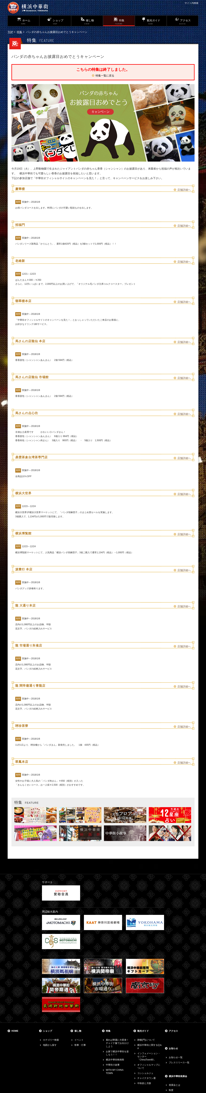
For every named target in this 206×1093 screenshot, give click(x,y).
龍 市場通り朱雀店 (28, 645)
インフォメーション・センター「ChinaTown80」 (148, 1056)
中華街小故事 (113, 1065)
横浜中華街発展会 (178, 1076)
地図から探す (50, 1045)
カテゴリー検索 (51, 1040)
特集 (19, 31)
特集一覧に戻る (105, 75)
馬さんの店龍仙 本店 (30, 341)
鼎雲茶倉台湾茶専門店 (31, 457)
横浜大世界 (23, 493)
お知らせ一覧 (176, 1057)
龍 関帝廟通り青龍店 (30, 685)
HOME (14, 1031)
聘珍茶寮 (21, 725)
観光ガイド (143, 1031)
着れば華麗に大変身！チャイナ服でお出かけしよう (117, 1043)
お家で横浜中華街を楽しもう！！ (117, 1053)
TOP (10, 31)
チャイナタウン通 (146, 1078)
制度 (171, 1090)
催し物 (77, 1031)
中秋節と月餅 (144, 1083)
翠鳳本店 (21, 761)
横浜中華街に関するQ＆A (149, 1047)
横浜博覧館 (23, 533)
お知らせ (173, 1048)
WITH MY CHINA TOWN (114, 1072)
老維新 (20, 260)
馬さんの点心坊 (26, 413)
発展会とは (174, 1085)
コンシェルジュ (145, 1073)
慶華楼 (20, 189)
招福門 (20, 224)
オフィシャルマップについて (148, 1066)
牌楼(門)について (146, 1040)
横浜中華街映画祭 (115, 1059)
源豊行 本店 (23, 569)
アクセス (173, 1031)
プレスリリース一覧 (179, 1062)
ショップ (47, 1031)
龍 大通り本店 (25, 605)
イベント (79, 1040)
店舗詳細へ (184, 189)
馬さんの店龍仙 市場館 (32, 377)
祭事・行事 (80, 1045)
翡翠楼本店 (23, 301)
